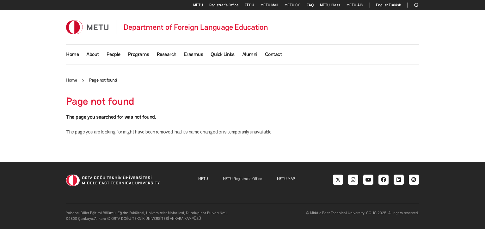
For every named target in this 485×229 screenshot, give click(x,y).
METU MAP (286, 178)
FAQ (310, 5)
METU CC (292, 5)
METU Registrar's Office (242, 178)
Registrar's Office (223, 5)
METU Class (330, 5)
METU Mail (269, 5)
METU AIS (355, 5)
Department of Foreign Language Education (196, 27)
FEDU (249, 5)
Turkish (395, 5)
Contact (273, 54)
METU (198, 5)
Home (72, 54)
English (382, 5)
